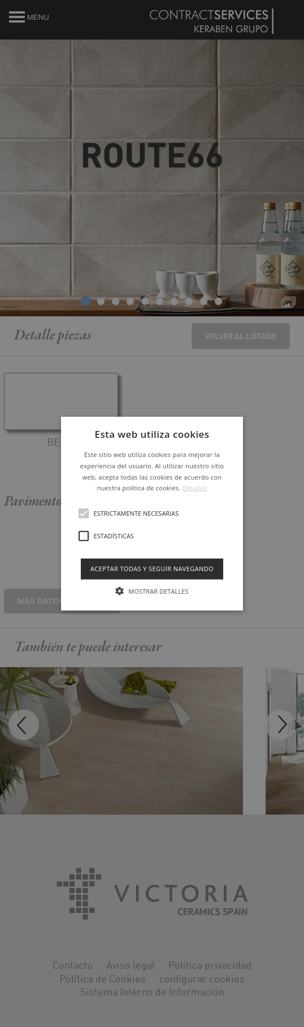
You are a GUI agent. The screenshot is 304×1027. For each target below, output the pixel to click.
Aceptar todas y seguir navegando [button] (152, 568)
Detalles (195, 488)
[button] (152, 514)
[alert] (152, 513)
